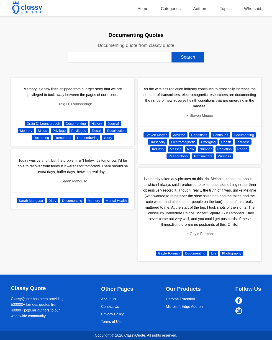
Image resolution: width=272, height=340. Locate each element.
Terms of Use (111, 322)
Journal (113, 123)
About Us (108, 299)
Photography (231, 253)
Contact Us (110, 307)
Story (108, 138)
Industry (158, 149)
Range (242, 149)
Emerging (208, 142)
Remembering (87, 138)
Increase (243, 142)
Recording (41, 138)
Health (226, 142)
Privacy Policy (112, 314)
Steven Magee (156, 135)
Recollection (116, 130)
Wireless (224, 156)
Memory (26, 130)
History (96, 123)
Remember (63, 138)
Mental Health (116, 200)
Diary (52, 200)
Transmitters (202, 156)
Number (206, 149)
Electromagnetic (183, 142)
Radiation (224, 149)
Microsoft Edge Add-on (184, 307)
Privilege (59, 130)
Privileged (78, 130)
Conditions (199, 135)
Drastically (157, 142)
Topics (225, 8)
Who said (252, 8)
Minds (42, 130)
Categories (171, 8)
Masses (176, 149)
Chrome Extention (180, 299)
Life (213, 253)
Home (142, 8)
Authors (200, 8)
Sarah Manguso (31, 200)
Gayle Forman (169, 253)
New (190, 149)
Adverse (179, 135)
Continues (220, 135)
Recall (96, 130)
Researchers (178, 156)
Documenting (76, 123)
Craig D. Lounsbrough (43, 123)
